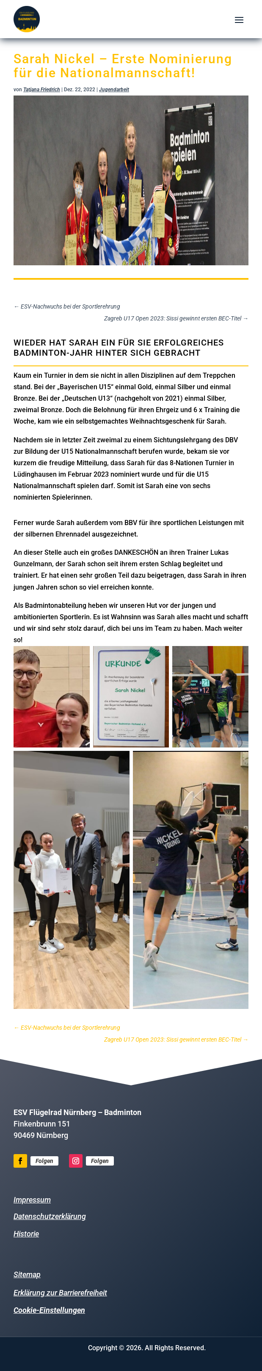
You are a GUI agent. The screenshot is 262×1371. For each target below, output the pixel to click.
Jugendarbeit (114, 90)
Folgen (44, 1160)
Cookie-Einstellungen (49, 1310)
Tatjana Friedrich (41, 90)
